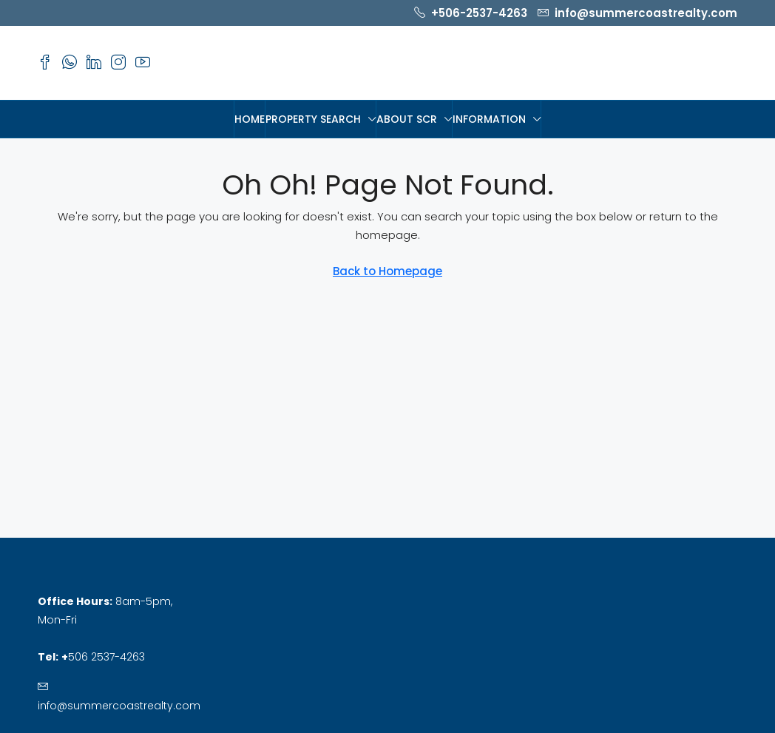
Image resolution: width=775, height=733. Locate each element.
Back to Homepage (387, 271)
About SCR (406, 119)
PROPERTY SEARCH (313, 119)
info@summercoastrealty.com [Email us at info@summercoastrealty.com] (119, 705)
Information (489, 119)
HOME (249, 119)
